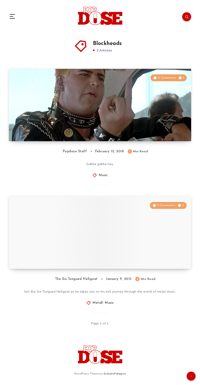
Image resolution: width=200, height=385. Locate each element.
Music (103, 175)
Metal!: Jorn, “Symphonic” (42, 260)
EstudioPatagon (115, 373)
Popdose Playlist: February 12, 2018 (53, 132)
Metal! (98, 303)
